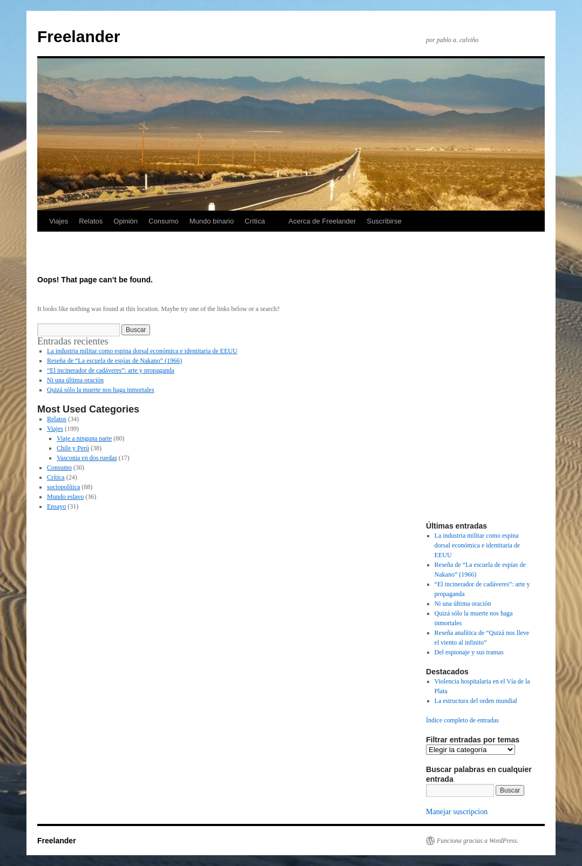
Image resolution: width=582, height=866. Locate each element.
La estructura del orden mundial (476, 701)
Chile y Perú (73, 448)
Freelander (78, 36)
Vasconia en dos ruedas (87, 458)
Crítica (255, 221)
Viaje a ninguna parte (84, 438)
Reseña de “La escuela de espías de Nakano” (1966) (114, 360)
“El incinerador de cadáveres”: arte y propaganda (110, 370)
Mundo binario (212, 221)
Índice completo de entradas (462, 720)
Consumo (163, 221)
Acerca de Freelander (322, 221)
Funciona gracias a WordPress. (477, 840)
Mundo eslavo (65, 496)
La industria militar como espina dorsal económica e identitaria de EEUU (142, 351)
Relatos (91, 221)
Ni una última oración (75, 380)
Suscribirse (384, 221)
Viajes (58, 221)
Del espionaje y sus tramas (469, 652)
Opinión (125, 221)
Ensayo (56, 506)
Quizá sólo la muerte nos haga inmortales (100, 390)
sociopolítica (63, 487)
